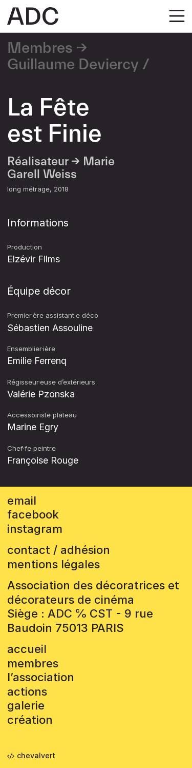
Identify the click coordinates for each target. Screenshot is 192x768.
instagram (34, 528)
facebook (33, 514)
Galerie (26, 705)
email (21, 500)
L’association (40, 677)
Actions (27, 691)
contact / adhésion (58, 549)
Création (30, 719)
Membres (40, 48)
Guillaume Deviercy (73, 64)
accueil (27, 649)
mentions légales (53, 564)
